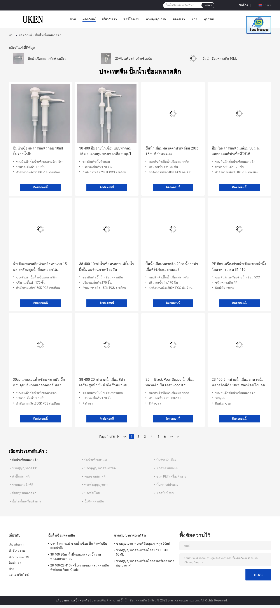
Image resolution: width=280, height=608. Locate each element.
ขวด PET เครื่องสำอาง (171, 476)
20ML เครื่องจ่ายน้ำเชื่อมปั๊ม (133, 58)
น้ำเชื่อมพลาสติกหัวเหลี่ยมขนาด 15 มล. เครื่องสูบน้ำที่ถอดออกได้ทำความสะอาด (40, 267)
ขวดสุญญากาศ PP (24, 468)
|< (118, 436)
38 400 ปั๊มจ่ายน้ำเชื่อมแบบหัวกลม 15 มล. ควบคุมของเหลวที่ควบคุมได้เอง (106, 151)
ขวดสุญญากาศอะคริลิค (100, 468)
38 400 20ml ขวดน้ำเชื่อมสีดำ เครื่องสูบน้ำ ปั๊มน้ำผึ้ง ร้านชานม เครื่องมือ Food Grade (103, 382)
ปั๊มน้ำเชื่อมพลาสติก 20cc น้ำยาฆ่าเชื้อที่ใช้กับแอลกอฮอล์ (171, 267)
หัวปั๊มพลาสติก (21, 476)
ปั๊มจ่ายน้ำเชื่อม (166, 460)
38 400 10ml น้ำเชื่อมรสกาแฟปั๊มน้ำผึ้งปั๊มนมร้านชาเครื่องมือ (106, 267)
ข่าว (194, 19)
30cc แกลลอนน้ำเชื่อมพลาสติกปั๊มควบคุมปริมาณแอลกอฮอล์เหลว (39, 382)
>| (178, 436)
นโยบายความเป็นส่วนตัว (72, 600)
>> (171, 436)
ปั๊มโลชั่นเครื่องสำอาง (26, 501)
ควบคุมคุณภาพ (156, 19)
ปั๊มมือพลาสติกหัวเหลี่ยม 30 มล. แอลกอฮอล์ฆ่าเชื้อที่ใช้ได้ (236, 151)
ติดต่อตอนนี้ (40, 187)
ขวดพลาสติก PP (167, 468)
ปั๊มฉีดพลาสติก (94, 501)
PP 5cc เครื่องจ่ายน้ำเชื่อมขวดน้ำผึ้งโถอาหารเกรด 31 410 (239, 267)
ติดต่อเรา (179, 19)
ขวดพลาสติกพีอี (22, 484)
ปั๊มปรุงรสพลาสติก (24, 493)
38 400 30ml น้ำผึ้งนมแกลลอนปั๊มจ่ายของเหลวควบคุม (75, 557)
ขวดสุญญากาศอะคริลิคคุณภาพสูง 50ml (143, 543)
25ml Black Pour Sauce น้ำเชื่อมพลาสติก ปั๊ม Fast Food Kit (170, 382)
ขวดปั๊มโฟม (92, 493)
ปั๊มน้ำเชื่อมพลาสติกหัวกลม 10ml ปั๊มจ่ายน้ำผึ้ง (38, 151)
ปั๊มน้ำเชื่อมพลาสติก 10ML (220, 58)
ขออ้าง (243, 5)
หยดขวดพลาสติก (95, 476)
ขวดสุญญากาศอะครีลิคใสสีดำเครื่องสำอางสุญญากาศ (145, 563)
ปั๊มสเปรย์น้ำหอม (167, 484)
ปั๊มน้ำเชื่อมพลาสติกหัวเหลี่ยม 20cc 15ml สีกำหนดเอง (172, 151)
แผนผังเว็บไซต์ (19, 575)
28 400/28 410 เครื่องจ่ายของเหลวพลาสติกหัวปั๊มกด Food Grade (79, 568)
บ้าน (73, 19)
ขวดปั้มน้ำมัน (165, 493)
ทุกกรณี (209, 19)
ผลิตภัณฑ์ (89, 19)
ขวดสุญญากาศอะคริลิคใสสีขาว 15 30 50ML (142, 552)
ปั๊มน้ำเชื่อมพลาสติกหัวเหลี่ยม (47, 58)
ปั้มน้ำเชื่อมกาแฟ (95, 460)
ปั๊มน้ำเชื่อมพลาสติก (25, 460)
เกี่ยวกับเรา (109, 19)
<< (124, 436)
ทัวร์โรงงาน (131, 19)
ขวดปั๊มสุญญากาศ (96, 484)
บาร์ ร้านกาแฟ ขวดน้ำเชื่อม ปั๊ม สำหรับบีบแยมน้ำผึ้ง (78, 546)
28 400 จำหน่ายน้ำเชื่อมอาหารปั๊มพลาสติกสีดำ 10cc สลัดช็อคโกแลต (238, 382)
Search (208, 5)
